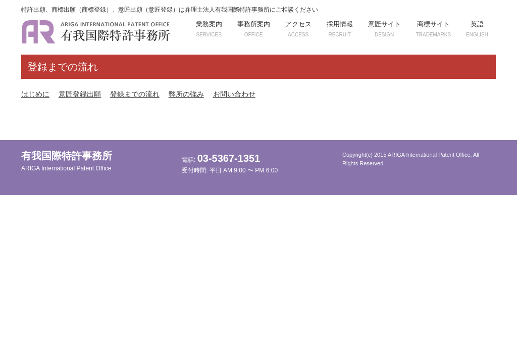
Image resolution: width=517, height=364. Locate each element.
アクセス (298, 28)
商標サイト (433, 28)
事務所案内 (253, 28)
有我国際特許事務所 (66, 161)
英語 (477, 28)
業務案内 (209, 28)
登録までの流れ (135, 94)
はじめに (35, 94)
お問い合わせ (234, 94)
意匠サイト (384, 28)
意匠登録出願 (80, 94)
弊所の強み (186, 94)
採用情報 (340, 28)
